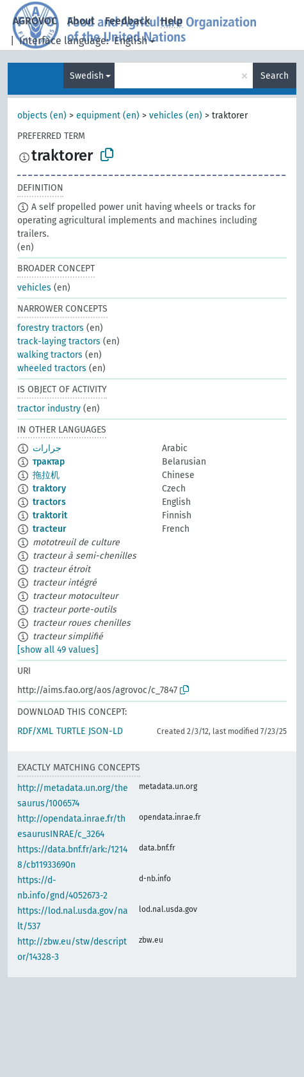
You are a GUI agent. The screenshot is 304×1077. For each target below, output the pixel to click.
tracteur (50, 528)
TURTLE (70, 731)
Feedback (127, 21)
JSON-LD (105, 731)
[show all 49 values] (58, 649)
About (81, 21)
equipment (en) (108, 115)
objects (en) (42, 115)
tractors (49, 502)
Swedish (87, 75)
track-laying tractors (58, 341)
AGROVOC (35, 21)
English (130, 41)
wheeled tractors (51, 368)
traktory (49, 488)
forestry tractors (50, 328)
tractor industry (49, 408)
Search (274, 75)
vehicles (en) (175, 115)
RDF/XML (35, 731)
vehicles (34, 287)
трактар (49, 461)
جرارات (47, 448)
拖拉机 (46, 475)
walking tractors (50, 354)
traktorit (50, 515)
